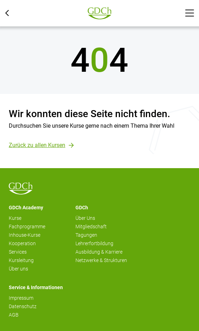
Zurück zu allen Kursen (37, 145)
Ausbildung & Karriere (98, 252)
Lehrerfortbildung (94, 243)
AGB (14, 315)
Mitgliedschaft (91, 226)
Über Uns (85, 218)
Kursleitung (21, 260)
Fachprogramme (27, 226)
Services (18, 252)
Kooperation (22, 243)
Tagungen (86, 235)
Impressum (21, 298)
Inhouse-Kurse (24, 235)
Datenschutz (23, 306)
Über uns (18, 269)
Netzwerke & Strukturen (101, 260)
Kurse (15, 218)
